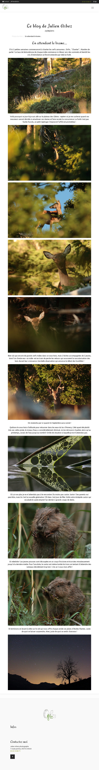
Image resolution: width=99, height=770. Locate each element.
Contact (5, 1)
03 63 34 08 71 (86, 1)
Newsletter (15, 1)
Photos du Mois (17, 36)
